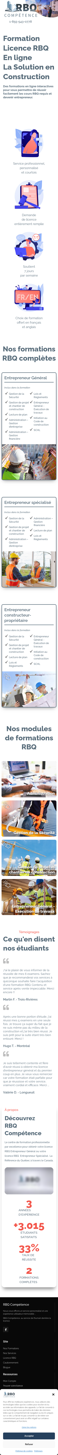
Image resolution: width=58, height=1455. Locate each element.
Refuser (29, 1444)
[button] (53, 1394)
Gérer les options (29, 1427)
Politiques (38, 1451)
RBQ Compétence (16, 1304)
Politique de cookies (24, 1451)
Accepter (29, 1436)
